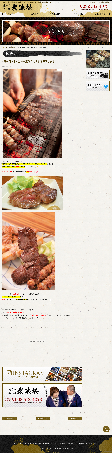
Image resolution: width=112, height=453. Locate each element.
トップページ (13, 14)
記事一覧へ (43, 418)
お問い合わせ (79, 443)
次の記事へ (75, 418)
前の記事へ (9, 418)
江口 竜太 (30, 167)
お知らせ (94, 2)
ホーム (7, 47)
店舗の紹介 (56, 14)
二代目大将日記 (99, 14)
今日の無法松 (77, 14)
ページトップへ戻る (106, 429)
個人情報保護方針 (104, 2)
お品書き (34, 14)
